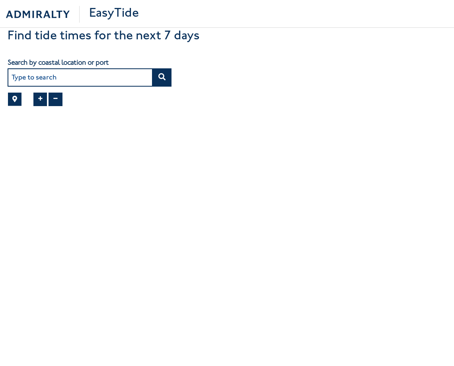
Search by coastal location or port (58, 62)
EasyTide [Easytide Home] (114, 13)
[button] (161, 77)
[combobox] (80, 77)
